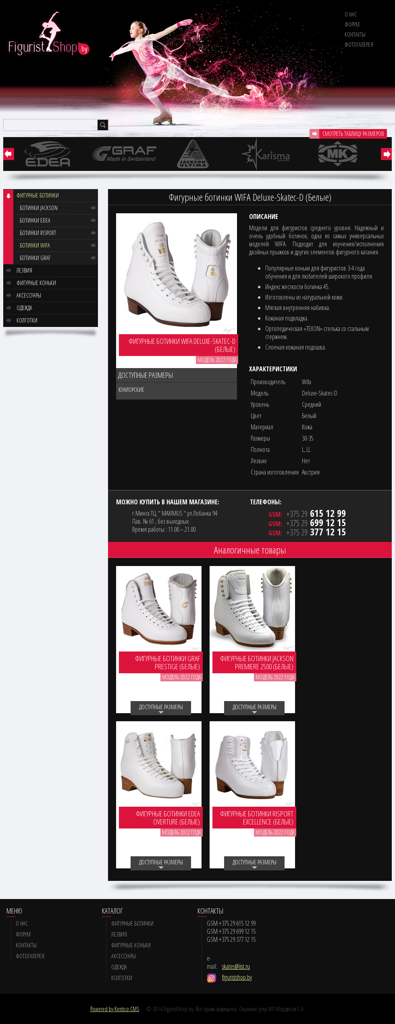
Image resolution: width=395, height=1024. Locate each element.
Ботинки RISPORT (38, 233)
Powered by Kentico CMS (114, 1009)
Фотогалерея (359, 44)
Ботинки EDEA (35, 220)
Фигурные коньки (36, 283)
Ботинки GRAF (35, 258)
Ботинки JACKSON (39, 208)
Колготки (27, 320)
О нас (351, 14)
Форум (352, 24)
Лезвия (24, 270)
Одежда (24, 308)
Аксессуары (29, 295)
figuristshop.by (237, 977)
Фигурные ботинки (38, 195)
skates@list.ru (236, 966)
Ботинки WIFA (35, 245)
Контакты (355, 34)
